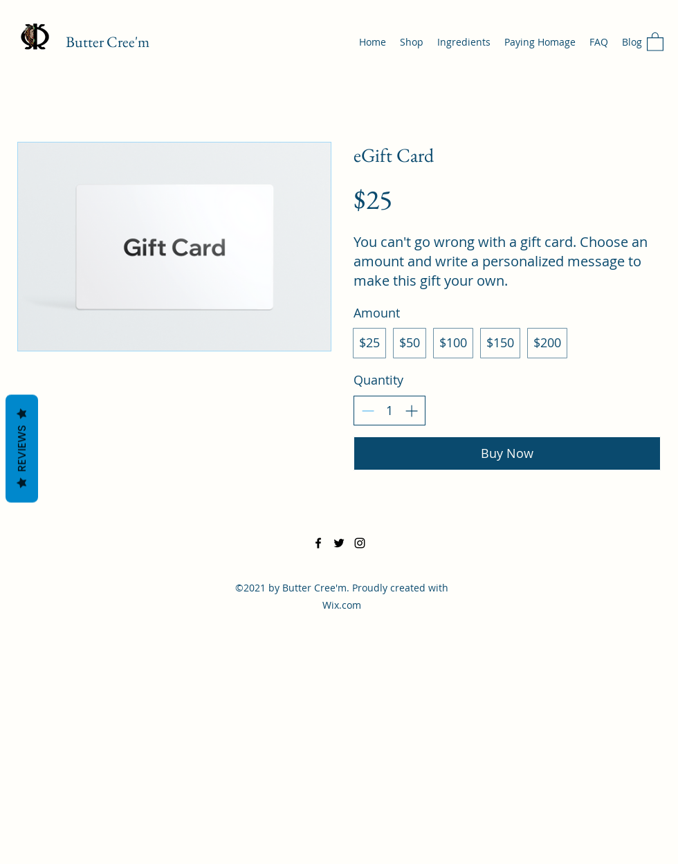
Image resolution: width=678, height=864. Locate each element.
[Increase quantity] (411, 410)
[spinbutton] (389, 410)
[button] (655, 41)
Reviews (22, 448)
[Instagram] (360, 543)
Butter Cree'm (107, 42)
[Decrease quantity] (367, 410)
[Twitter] (339, 543)
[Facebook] (318, 543)
